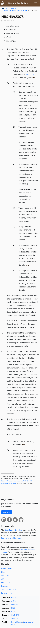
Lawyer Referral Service (10, 538)
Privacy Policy (6, 593)
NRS (7, 9)
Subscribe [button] (6, 512)
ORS (17, 615)
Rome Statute (16, 622)
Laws (13, 611)
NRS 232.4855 (31, 74)
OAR (13, 615)
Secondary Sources (8, 589)
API (2, 579)
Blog (3, 572)
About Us (5, 575)
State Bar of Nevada (13, 530)
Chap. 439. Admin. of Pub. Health (15, 11)
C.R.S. (13, 601)
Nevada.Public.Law (18, 3)
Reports (4, 586)
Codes (13, 597)
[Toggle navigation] (36, 3)
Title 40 (13, 9)
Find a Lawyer (6, 568)
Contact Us (5, 582)
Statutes (14, 604)
